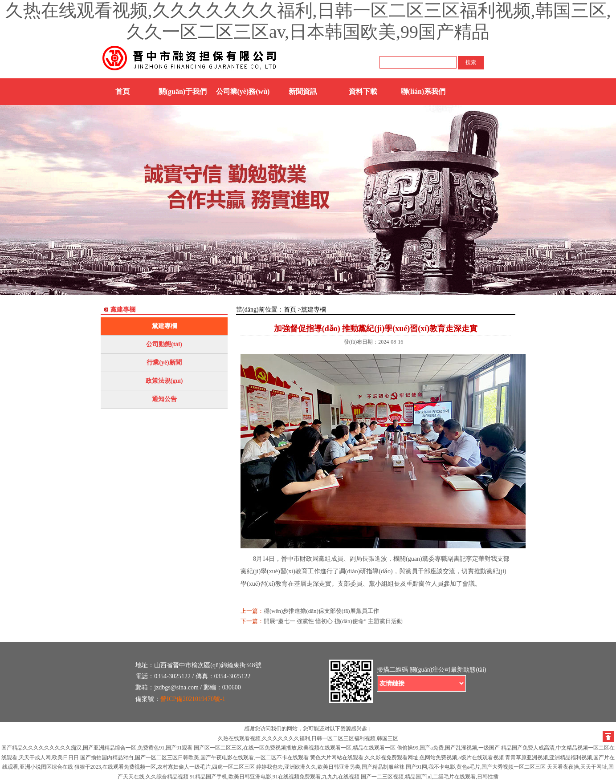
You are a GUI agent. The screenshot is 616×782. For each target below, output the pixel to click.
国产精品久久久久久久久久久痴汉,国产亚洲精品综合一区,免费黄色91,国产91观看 (96, 748)
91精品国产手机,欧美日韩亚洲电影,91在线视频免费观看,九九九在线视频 (274, 777)
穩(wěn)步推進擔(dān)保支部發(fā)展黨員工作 (321, 611)
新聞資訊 (303, 91)
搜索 (470, 62)
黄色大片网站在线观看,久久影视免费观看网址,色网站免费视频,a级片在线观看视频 (406, 757)
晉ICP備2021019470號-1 (192, 699)
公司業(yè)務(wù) (243, 91)
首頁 (122, 91)
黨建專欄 (164, 326)
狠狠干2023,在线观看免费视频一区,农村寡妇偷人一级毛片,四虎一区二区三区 (164, 767)
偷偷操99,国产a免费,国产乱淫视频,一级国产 (448, 748)
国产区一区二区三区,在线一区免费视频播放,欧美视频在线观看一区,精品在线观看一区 (295, 748)
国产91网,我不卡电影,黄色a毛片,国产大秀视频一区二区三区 (476, 767)
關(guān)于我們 (183, 91)
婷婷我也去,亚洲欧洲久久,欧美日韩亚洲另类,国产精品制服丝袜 (330, 767)
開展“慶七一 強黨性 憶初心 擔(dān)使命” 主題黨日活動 (333, 621)
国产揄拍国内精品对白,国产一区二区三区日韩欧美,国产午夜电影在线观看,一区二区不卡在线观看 (194, 757)
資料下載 (363, 91)
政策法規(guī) (164, 380)
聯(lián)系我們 (423, 91)
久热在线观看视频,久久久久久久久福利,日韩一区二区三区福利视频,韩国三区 (308, 738)
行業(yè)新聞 (164, 362)
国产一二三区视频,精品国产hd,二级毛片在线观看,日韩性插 (429, 777)
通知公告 (164, 399)
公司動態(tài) (164, 344)
